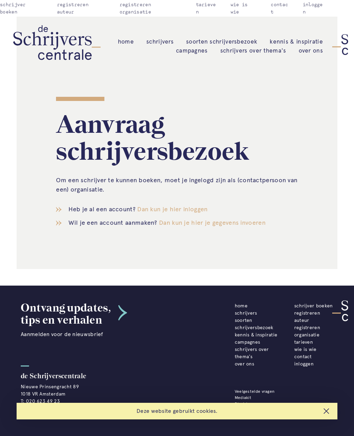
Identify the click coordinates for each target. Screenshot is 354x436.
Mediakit (243, 397)
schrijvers (160, 41)
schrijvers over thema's (253, 50)
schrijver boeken (313, 306)
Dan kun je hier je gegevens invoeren (212, 222)
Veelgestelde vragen (255, 391)
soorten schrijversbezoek (221, 41)
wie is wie (305, 349)
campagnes (192, 50)
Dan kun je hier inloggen (172, 209)
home (126, 41)
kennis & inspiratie (296, 41)
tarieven (303, 342)
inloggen (304, 364)
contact (303, 357)
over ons (311, 50)
